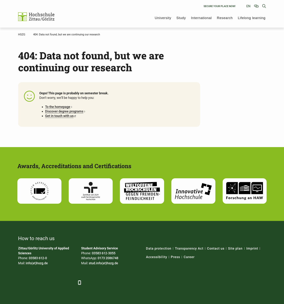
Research (225, 18)
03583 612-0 (38, 258)
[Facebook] (21, 282)
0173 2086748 (108, 258)
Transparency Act (189, 248)
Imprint (252, 248)
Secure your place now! (219, 6)
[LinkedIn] (31, 282)
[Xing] (41, 282)
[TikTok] (71, 282)
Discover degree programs (64, 111)
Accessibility (156, 257)
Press (175, 257)
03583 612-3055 (103, 253)
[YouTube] (51, 282)
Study (181, 18)
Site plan (235, 248)
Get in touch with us (59, 116)
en (248, 6)
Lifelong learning (252, 18)
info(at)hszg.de (37, 263)
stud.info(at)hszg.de (103, 263)
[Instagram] (61, 282)
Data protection (158, 248)
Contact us (216, 248)
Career (189, 257)
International (201, 18)
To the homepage (57, 107)
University (163, 18)
